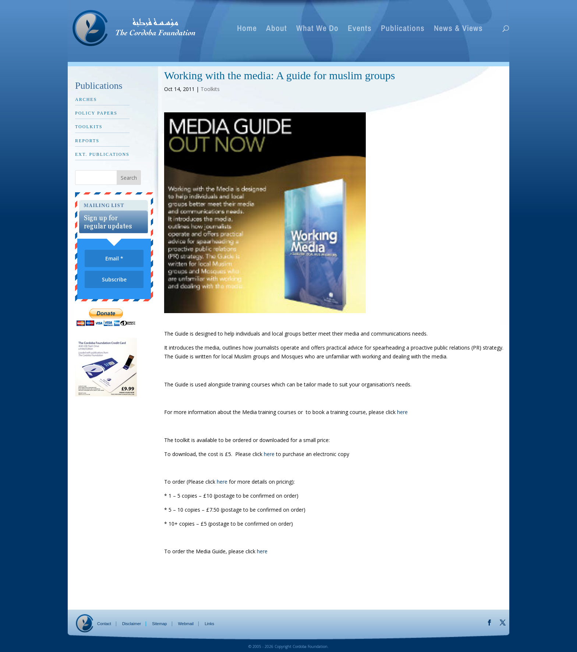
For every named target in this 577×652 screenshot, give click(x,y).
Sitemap (159, 623)
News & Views (458, 29)
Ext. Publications (102, 154)
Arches (86, 99)
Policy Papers (96, 113)
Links (209, 623)
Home (247, 29)
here (402, 412)
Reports (87, 140)
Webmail (186, 623)
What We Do (317, 29)
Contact (104, 623)
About (276, 29)
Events (360, 29)
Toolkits (210, 88)
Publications (403, 29)
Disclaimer (131, 623)
